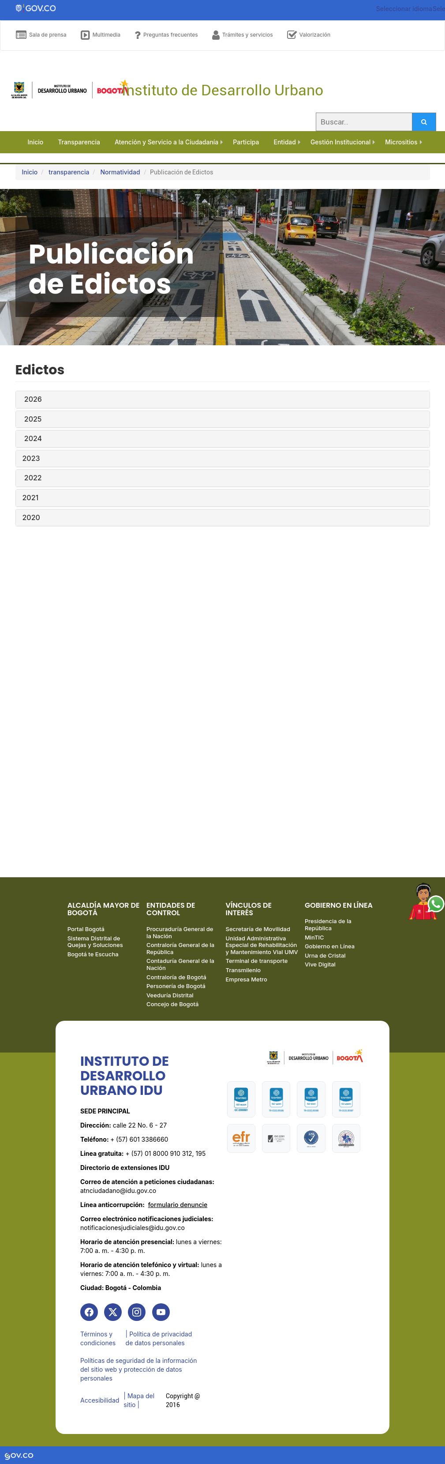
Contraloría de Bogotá (176, 977)
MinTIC (314, 937)
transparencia (69, 172)
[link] (89, 1312)
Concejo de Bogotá (172, 1003)
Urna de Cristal (325, 955)
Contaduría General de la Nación (180, 964)
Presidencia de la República (328, 924)
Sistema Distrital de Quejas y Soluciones (95, 942)
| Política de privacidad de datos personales (159, 1338)
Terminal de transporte (257, 960)
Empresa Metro (246, 979)
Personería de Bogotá (176, 985)
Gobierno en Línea (330, 946)
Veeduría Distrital (170, 995)
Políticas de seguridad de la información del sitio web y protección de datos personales (138, 1369)
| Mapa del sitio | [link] (138, 1400)
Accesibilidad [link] (99, 1400)
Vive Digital (320, 964)
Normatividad (120, 172)
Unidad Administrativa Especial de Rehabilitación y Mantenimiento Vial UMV (262, 945)
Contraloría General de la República (180, 948)
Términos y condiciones (98, 1338)
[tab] (223, 399)
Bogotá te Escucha (93, 954)
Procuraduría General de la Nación (179, 932)
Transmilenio (243, 969)
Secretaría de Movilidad (258, 928)
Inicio (30, 172)
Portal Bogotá (86, 928)
